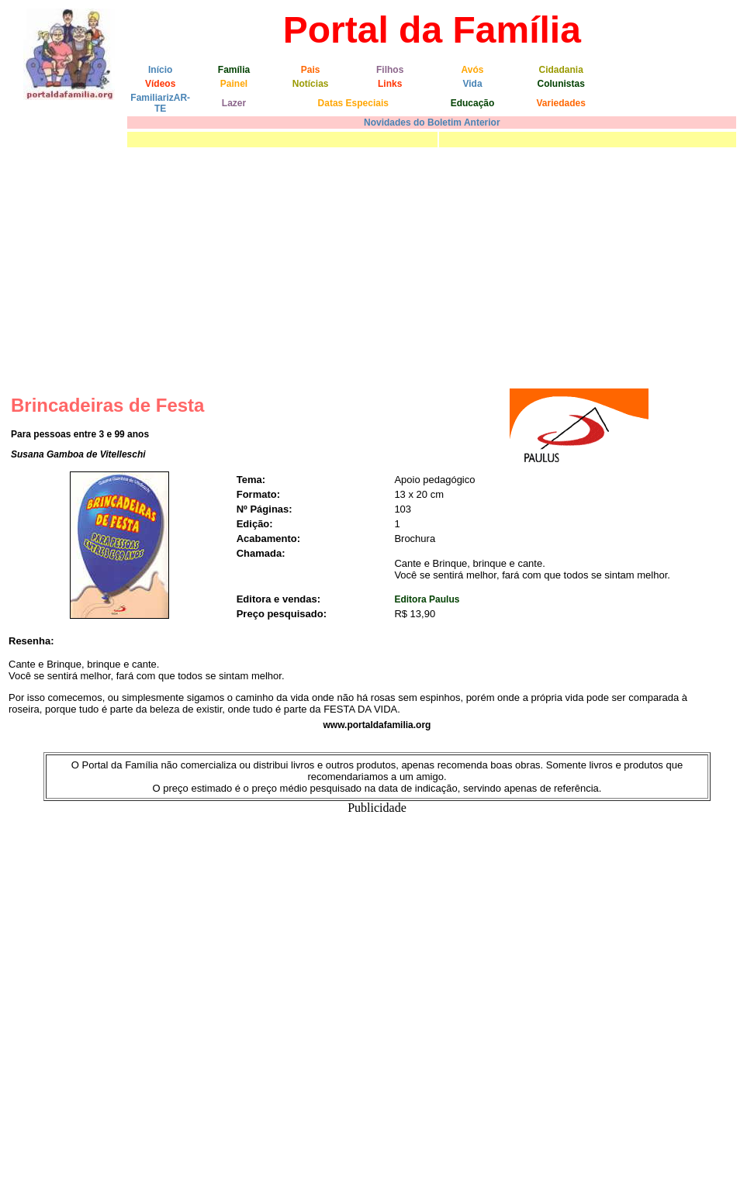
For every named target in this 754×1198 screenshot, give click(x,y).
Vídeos (160, 83)
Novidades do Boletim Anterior (432, 122)
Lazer (234, 103)
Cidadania (560, 69)
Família (234, 69)
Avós (473, 69)
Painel (233, 83)
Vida (472, 83)
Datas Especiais (353, 103)
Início (160, 69)
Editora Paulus (426, 599)
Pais (310, 69)
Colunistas (560, 83)
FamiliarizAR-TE (160, 103)
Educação (473, 103)
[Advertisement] (377, 267)
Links (390, 83)
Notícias (310, 83)
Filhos (389, 69)
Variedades (560, 103)
